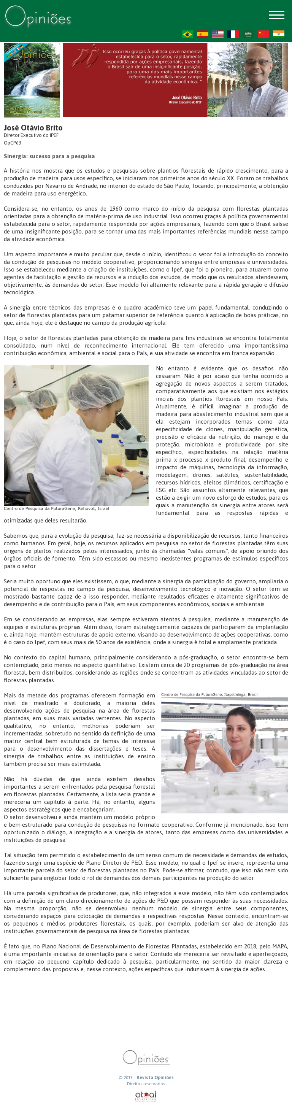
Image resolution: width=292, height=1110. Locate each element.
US (218, 34)
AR (248, 34)
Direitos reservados (146, 1083)
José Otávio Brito (33, 127)
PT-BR (187, 34)
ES (202, 34)
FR (233, 34)
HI (278, 34)
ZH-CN (263, 34)
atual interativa (146, 1096)
